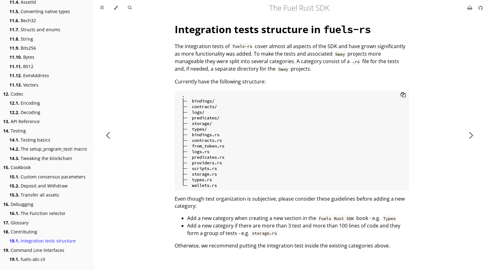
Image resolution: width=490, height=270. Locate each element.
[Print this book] (470, 7)
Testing (14, 131)
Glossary (15, 223)
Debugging (18, 204)
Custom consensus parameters (47, 177)
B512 (21, 66)
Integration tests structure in (273, 29)
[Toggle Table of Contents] (102, 8)
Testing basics (29, 140)
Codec (13, 94)
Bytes (21, 57)
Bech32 (22, 20)
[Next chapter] (471, 135)
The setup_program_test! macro (48, 149)
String (21, 39)
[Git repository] (480, 7)
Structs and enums (34, 29)
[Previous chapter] (108, 135)
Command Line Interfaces (33, 250)
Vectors (23, 85)
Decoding (24, 112)
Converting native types (39, 11)
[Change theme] (116, 8)
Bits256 (22, 48)
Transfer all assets (34, 195)
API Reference (21, 121)
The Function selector (37, 213)
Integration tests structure (42, 241)
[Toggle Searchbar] (130, 8)
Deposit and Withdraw (38, 186)
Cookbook (17, 167)
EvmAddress (29, 75)
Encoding (24, 103)
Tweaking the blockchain (40, 158)
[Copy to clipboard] (403, 95)
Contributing (20, 232)
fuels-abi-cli (27, 259)
